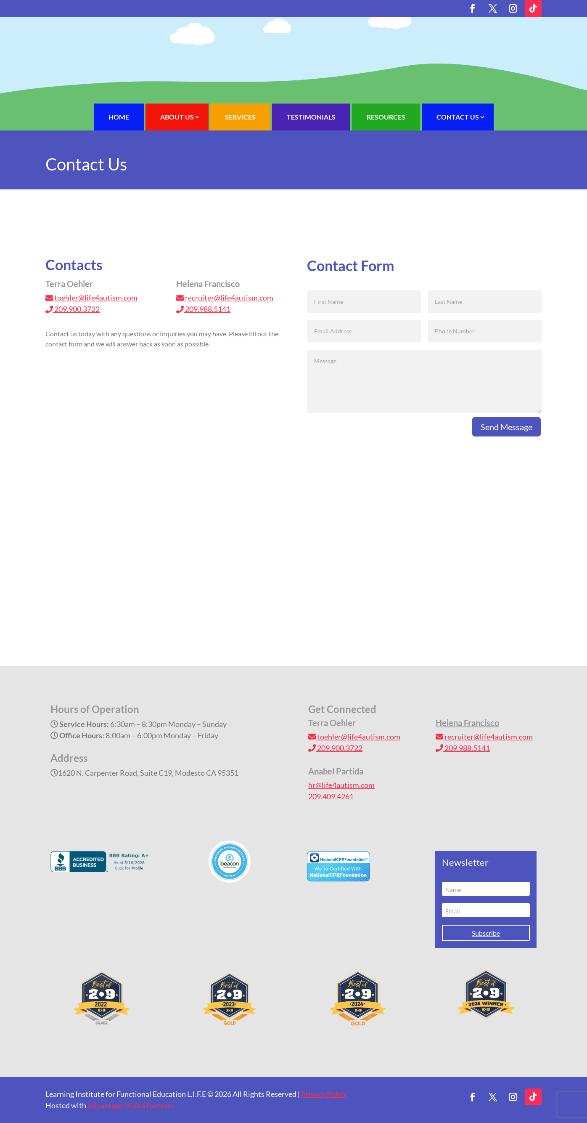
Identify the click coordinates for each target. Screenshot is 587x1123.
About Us (177, 117)
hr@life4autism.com (341, 785)
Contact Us (457, 117)
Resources (386, 117)
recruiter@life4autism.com (224, 297)
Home (118, 117)
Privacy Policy (324, 1094)
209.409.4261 (331, 796)
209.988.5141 (203, 309)
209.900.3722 (72, 309)
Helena (467, 723)
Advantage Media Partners (131, 1105)
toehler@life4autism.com (91, 297)
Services (240, 117)
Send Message (506, 427)
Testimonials (311, 117)
